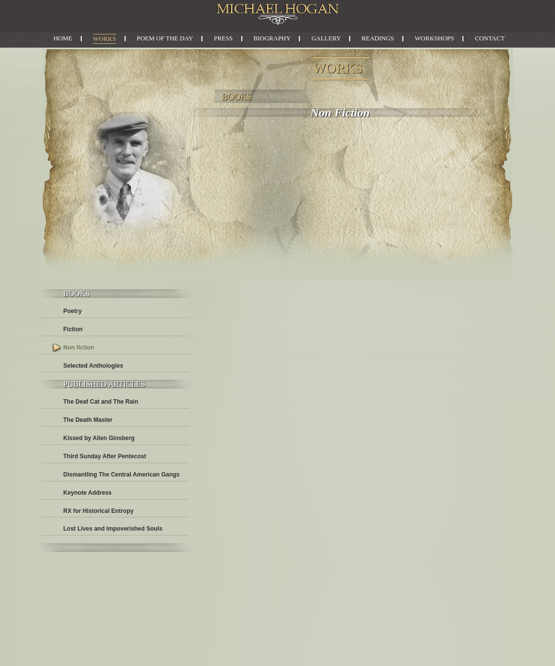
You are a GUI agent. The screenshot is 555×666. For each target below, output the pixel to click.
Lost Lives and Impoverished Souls (113, 528)
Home (63, 38)
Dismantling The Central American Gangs (122, 474)
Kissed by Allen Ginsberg (99, 438)
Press (223, 38)
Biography (272, 38)
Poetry (73, 311)
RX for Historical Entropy (99, 510)
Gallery (326, 38)
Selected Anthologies (94, 365)
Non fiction (79, 347)
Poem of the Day (165, 38)
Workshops (434, 38)
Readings (377, 38)
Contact (489, 38)
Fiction (73, 329)
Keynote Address (88, 492)
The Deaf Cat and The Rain (101, 401)
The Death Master (88, 419)
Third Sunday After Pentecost (105, 456)
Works (104, 38)
